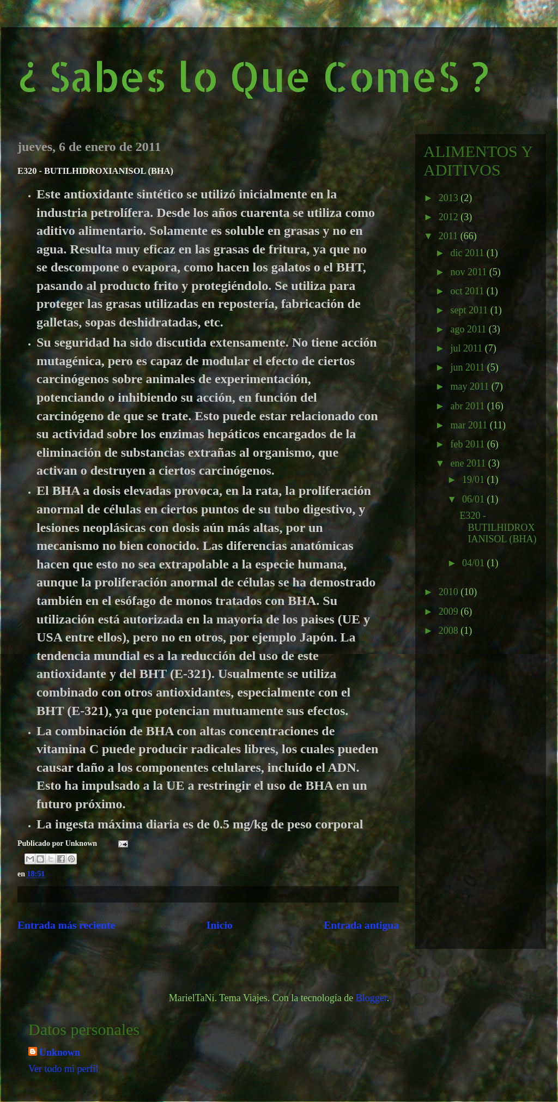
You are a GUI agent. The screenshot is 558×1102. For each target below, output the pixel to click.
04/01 (474, 563)
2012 (450, 216)
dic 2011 (468, 252)
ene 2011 (469, 463)
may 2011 (470, 386)
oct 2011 (468, 291)
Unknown (59, 1052)
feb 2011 (468, 444)
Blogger (371, 997)
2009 (450, 611)
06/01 (474, 499)
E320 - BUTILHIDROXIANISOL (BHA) (498, 527)
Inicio (220, 925)
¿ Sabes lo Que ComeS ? (253, 76)
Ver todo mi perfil (63, 1068)
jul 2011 (467, 348)
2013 (450, 197)
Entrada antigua (361, 925)
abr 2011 (468, 406)
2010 (450, 591)
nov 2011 (469, 272)
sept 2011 (470, 310)
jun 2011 (468, 367)
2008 (450, 630)
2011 (449, 236)
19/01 (474, 479)
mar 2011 (469, 425)
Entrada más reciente (66, 925)
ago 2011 (469, 329)
